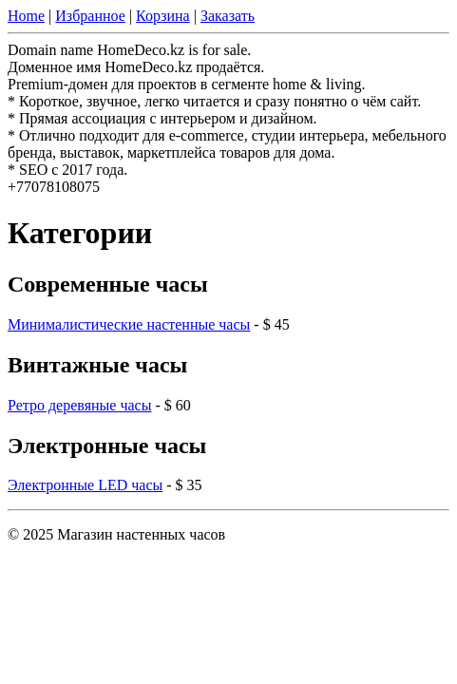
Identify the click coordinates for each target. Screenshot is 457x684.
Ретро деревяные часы (79, 405)
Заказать (227, 16)
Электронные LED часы (85, 485)
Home (26, 16)
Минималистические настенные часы (129, 324)
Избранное (90, 16)
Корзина (163, 16)
